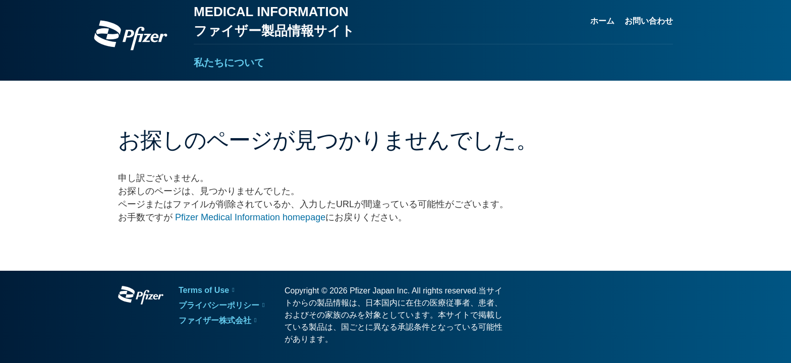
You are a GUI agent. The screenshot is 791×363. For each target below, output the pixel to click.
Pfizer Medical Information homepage (250, 217)
